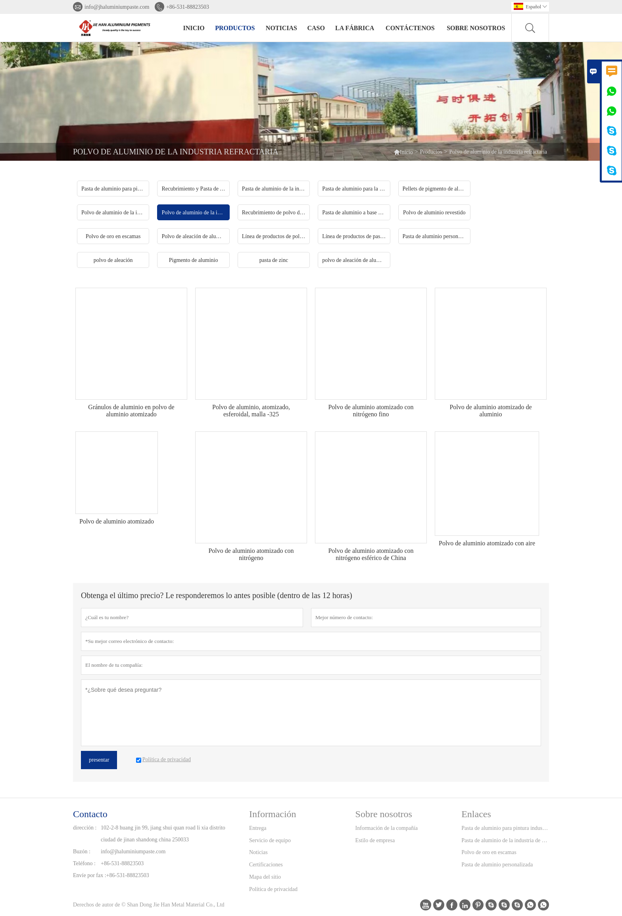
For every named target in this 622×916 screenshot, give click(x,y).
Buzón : (81, 851)
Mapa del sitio (265, 877)
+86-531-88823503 (187, 7)
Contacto (90, 814)
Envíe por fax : (89, 875)
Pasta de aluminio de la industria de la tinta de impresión (505, 840)
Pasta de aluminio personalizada (497, 865)
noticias (281, 28)
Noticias (258, 852)
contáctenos (410, 28)
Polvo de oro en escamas (488, 852)
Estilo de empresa (375, 840)
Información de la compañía (386, 828)
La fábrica (354, 28)
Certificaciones (266, 865)
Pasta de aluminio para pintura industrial (505, 828)
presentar (99, 760)
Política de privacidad (273, 889)
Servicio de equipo (270, 840)
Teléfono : (84, 863)
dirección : (84, 828)
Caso (315, 28)
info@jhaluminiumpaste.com (116, 7)
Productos (235, 28)
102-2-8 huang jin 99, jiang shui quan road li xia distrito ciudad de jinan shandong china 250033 (163, 834)
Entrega (258, 828)
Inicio (194, 28)
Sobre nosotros (476, 28)
